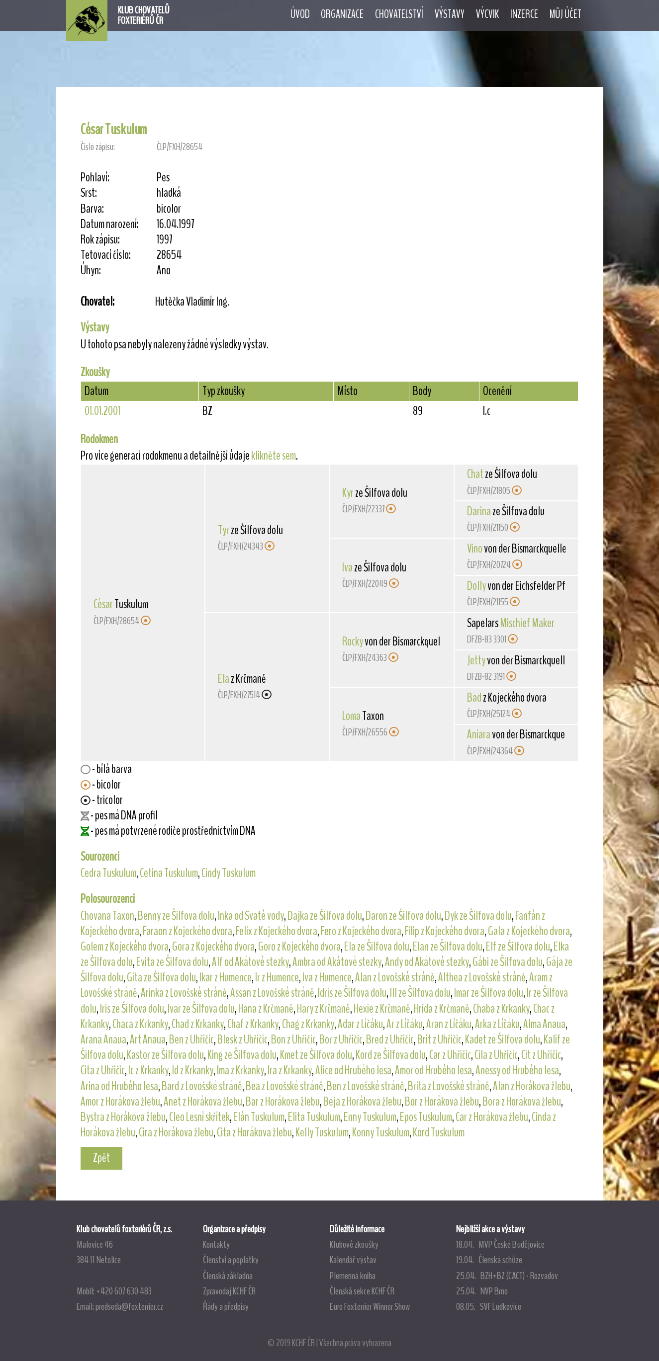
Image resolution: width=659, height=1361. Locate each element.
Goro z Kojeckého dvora (299, 946)
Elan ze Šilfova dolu (447, 946)
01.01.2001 (102, 410)
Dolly (476, 585)
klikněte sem (273, 455)
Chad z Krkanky (198, 1024)
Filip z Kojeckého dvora (444, 931)
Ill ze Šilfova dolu (420, 992)
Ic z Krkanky (148, 1070)
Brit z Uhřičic (439, 1039)
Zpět (101, 1157)
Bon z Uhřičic (293, 1039)
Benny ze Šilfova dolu (176, 915)
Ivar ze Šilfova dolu (201, 1008)
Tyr (223, 530)
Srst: (89, 193)
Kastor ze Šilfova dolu (165, 1054)
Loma (351, 716)
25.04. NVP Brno (482, 1291)
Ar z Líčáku (404, 1024)
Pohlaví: (95, 177)
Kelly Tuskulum (322, 1132)
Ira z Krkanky (290, 1070)
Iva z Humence (327, 977)
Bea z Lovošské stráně (284, 1086)
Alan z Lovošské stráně (395, 977)
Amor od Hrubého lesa (433, 1070)
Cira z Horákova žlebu (176, 1132)
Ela (223, 678)
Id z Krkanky (192, 1070)
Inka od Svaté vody (251, 915)
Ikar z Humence (225, 977)
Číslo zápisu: (98, 147)
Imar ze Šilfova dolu (488, 992)
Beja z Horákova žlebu (362, 1101)
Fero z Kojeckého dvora (361, 931)
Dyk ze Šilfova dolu (478, 915)
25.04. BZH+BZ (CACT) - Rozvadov (507, 1275)
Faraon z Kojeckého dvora (187, 931)
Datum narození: (110, 224)
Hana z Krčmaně (265, 1008)
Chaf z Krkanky (253, 1024)
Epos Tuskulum (426, 1117)
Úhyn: (91, 270)
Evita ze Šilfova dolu (172, 962)
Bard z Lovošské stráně (202, 1086)
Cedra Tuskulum (108, 873)
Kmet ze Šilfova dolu (316, 1054)
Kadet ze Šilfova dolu (502, 1039)
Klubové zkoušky (354, 1244)
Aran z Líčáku (448, 1024)
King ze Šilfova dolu (242, 1054)
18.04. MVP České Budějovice (500, 1244)
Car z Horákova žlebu (492, 1117)
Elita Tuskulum (314, 1117)
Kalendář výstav (353, 1260)
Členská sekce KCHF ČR (362, 1291)
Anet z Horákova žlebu (203, 1101)
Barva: (92, 209)
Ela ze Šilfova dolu (376, 946)
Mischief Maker (527, 623)
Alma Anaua (544, 1024)
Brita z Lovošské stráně (448, 1086)
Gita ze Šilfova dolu (161, 977)
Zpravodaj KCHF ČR (229, 1291)
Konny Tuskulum (380, 1132)
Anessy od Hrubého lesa (517, 1070)
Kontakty (216, 1244)
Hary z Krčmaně (323, 1008)
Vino (474, 548)
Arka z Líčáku (497, 1024)
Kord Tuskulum (439, 1132)
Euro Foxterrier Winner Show (370, 1306)
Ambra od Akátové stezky (336, 962)
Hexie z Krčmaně (382, 1008)
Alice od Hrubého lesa (353, 1070)
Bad (474, 697)
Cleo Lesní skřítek (199, 1117)
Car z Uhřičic (450, 1054)
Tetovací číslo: (106, 255)
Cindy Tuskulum (228, 873)
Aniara (478, 734)
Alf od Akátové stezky (250, 962)
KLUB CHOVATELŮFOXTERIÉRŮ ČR (144, 15)
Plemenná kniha (353, 1275)
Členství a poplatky (231, 1260)
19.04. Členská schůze (489, 1260)
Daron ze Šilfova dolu (403, 915)
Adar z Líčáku (360, 1024)
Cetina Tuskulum (169, 873)
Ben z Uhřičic (191, 1039)
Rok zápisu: (100, 239)
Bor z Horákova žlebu (442, 1101)
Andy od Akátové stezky (427, 962)
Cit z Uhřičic (541, 1054)
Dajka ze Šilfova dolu (324, 915)
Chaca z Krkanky (140, 1024)
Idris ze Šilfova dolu (352, 992)
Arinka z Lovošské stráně (184, 992)
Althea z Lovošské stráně (482, 977)
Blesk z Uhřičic (242, 1039)
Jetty (476, 660)
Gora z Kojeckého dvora (213, 946)
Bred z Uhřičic (390, 1039)
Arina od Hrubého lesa (119, 1086)
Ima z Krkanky (240, 1070)
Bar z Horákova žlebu (283, 1101)
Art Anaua (148, 1039)
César (103, 604)
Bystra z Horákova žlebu (123, 1117)
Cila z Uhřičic (496, 1054)
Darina (479, 511)
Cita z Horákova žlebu (254, 1132)
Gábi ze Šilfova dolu (507, 962)
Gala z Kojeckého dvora (529, 931)
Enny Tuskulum (370, 1117)
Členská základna (228, 1275)
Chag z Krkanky (308, 1024)
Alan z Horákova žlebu (531, 1086)
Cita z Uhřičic (103, 1070)
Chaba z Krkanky (501, 1008)
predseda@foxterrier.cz (129, 1306)
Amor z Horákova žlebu (120, 1101)
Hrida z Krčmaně (442, 1008)
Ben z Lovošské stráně (365, 1086)
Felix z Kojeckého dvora (276, 931)
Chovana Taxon (107, 915)
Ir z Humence (277, 977)
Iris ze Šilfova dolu (132, 1008)
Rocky (352, 641)
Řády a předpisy (226, 1306)
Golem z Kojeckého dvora (125, 946)
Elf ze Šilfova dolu (518, 946)
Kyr (348, 492)
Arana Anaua (103, 1039)
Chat (475, 474)
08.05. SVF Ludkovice (488, 1306)
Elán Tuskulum (258, 1117)
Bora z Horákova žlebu (521, 1101)
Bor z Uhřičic (341, 1039)
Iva (347, 567)
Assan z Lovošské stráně (272, 992)
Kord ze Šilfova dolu (391, 1054)
